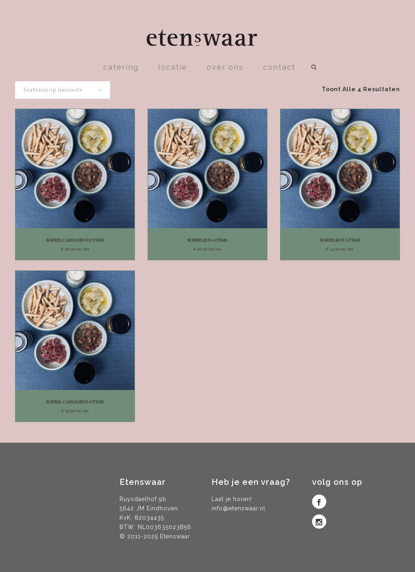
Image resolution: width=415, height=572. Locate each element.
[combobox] (62, 90)
